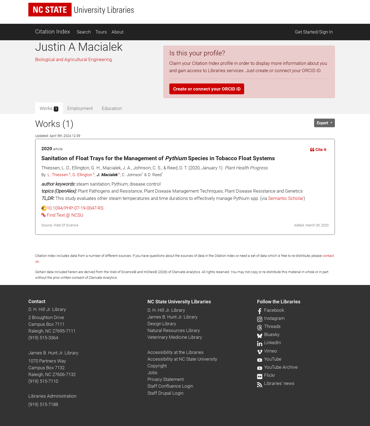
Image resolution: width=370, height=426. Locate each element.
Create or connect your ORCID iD (207, 89)
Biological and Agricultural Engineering (73, 59)
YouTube (269, 359)
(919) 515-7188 (43, 404)
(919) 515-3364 (43, 337)
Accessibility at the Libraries (175, 352)
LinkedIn (269, 342)
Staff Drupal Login (165, 393)
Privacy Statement (165, 379)
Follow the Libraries (278, 302)
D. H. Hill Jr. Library (47, 309)
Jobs (152, 372)
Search (84, 32)
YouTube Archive (277, 367)
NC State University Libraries (179, 302)
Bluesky (268, 334)
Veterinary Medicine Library (174, 337)
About (117, 32)
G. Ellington (82, 174)
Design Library (161, 323)
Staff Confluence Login (170, 386)
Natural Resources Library (173, 330)
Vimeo (267, 351)
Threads (269, 326)
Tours (101, 32)
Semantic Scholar (286, 198)
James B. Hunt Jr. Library (53, 352)
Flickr (266, 375)
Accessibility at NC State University (182, 359)
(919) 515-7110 (43, 381)
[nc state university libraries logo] (81, 9)
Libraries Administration (52, 396)
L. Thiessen (58, 174)
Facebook (270, 310)
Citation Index (52, 31)
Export (323, 122)
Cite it (318, 149)
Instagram (271, 318)
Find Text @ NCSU (62, 215)
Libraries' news (275, 383)
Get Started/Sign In (314, 32)
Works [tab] (49, 109)
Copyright (157, 365)
